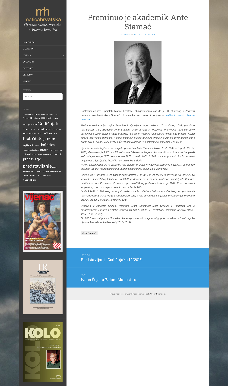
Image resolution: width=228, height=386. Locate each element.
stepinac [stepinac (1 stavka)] (32, 171)
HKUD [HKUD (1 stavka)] (48, 129)
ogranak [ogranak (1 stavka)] (41, 154)
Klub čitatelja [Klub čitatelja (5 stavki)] (35, 138)
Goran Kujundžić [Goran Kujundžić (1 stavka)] (39, 129)
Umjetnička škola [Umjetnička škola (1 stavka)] (29, 175)
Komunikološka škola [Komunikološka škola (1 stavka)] (31, 150)
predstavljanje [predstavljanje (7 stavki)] (37, 166)
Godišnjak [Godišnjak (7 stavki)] (48, 123)
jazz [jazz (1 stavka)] (51, 133)
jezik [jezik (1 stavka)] (56, 133)
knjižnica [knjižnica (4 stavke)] (48, 144)
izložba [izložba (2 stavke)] (46, 132)
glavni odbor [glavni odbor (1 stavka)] (32, 125)
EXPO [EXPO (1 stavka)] (25, 125)
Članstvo (28, 75)
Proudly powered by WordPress (123, 294)
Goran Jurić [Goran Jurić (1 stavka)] (27, 129)
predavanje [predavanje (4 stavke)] (32, 159)
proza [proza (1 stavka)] (54, 167)
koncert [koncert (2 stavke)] (43, 149)
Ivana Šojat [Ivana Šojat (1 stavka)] (33, 133)
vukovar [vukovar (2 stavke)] (41, 175)
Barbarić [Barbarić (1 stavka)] (36, 114)
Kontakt (27, 81)
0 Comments (149, 34)
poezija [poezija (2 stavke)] (58, 153)
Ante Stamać (89, 232)
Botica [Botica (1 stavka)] (50, 114)
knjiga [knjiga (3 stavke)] (51, 139)
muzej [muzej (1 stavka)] (35, 154)
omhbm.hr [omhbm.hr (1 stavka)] (49, 154)
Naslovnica (29, 42)
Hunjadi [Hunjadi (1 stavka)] (55, 129)
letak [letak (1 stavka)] (51, 150)
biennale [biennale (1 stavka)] (44, 114)
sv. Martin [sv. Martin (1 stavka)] (57, 171)
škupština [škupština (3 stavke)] (30, 180)
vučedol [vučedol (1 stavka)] (50, 175)
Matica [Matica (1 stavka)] (30, 154)
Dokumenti (28, 62)
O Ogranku (28, 49)
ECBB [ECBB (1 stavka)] (43, 118)
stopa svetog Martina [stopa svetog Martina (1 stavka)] (44, 171)
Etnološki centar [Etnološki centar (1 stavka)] (51, 118)
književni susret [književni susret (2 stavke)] (32, 145)
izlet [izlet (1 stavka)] (39, 133)
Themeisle (160, 294)
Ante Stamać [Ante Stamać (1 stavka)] (28, 114)
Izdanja (27, 55)
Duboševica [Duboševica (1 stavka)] (35, 118)
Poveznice (28, 68)
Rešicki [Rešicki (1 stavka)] (26, 171)
